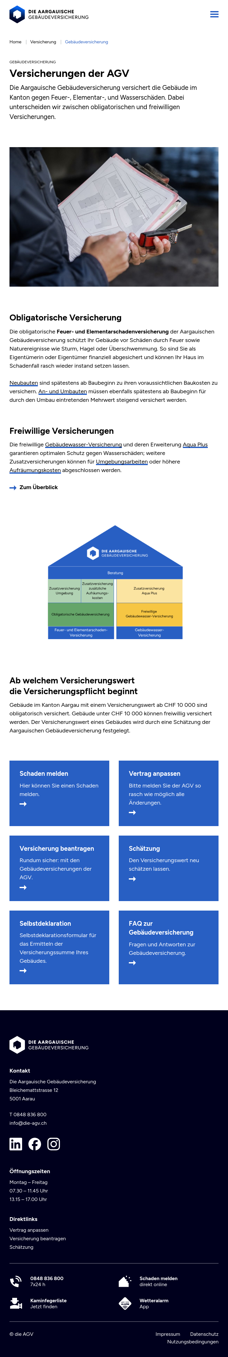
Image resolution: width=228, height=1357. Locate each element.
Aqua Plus (195, 444)
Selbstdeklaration (45, 923)
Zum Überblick (39, 487)
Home (15, 41)
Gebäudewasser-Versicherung (83, 444)
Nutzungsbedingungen (193, 1342)
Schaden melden (44, 773)
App (154, 1304)
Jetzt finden (48, 1304)
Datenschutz (204, 1334)
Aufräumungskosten (35, 470)
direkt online (158, 1281)
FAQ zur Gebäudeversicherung (161, 928)
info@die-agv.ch (28, 1123)
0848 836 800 (30, 1114)
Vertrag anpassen (154, 773)
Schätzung (144, 848)
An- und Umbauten (63, 391)
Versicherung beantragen (57, 848)
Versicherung (43, 41)
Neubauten (23, 382)
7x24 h (46, 1281)
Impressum (167, 1334)
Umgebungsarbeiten (122, 461)
